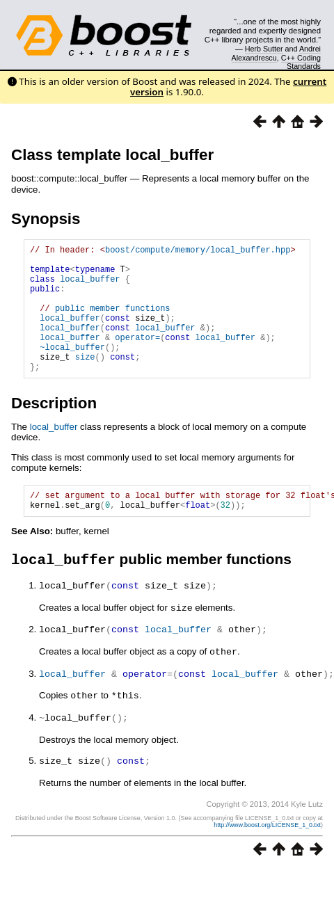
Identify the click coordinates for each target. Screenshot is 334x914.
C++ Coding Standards (301, 62)
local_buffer (90, 287)
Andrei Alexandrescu (276, 53)
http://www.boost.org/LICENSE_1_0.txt (267, 852)
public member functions (112, 322)
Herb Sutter (264, 49)
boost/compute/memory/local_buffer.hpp (197, 251)
